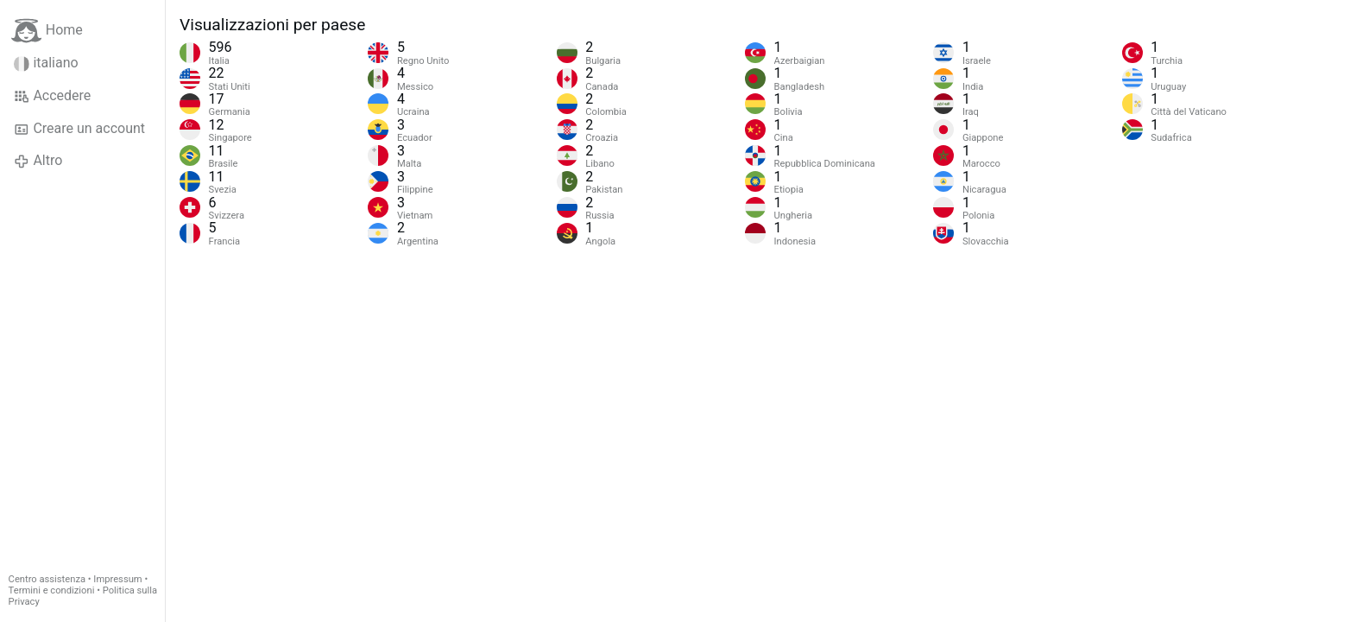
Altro (38, 160)
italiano (46, 63)
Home (47, 31)
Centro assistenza (47, 579)
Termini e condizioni (52, 590)
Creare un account (79, 128)
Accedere (52, 96)
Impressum (117, 579)
